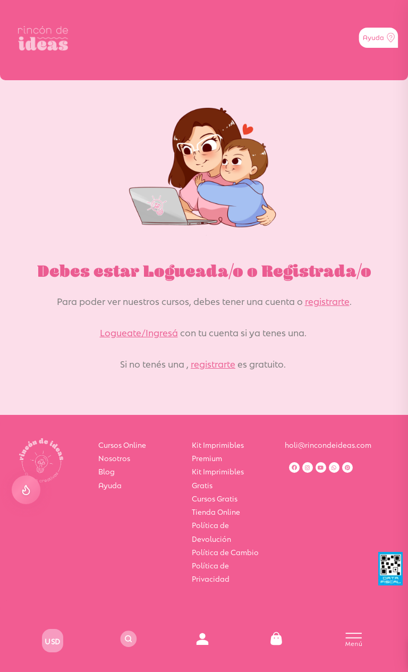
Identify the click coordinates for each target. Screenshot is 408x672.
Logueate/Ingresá (139, 332)
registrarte (327, 300)
